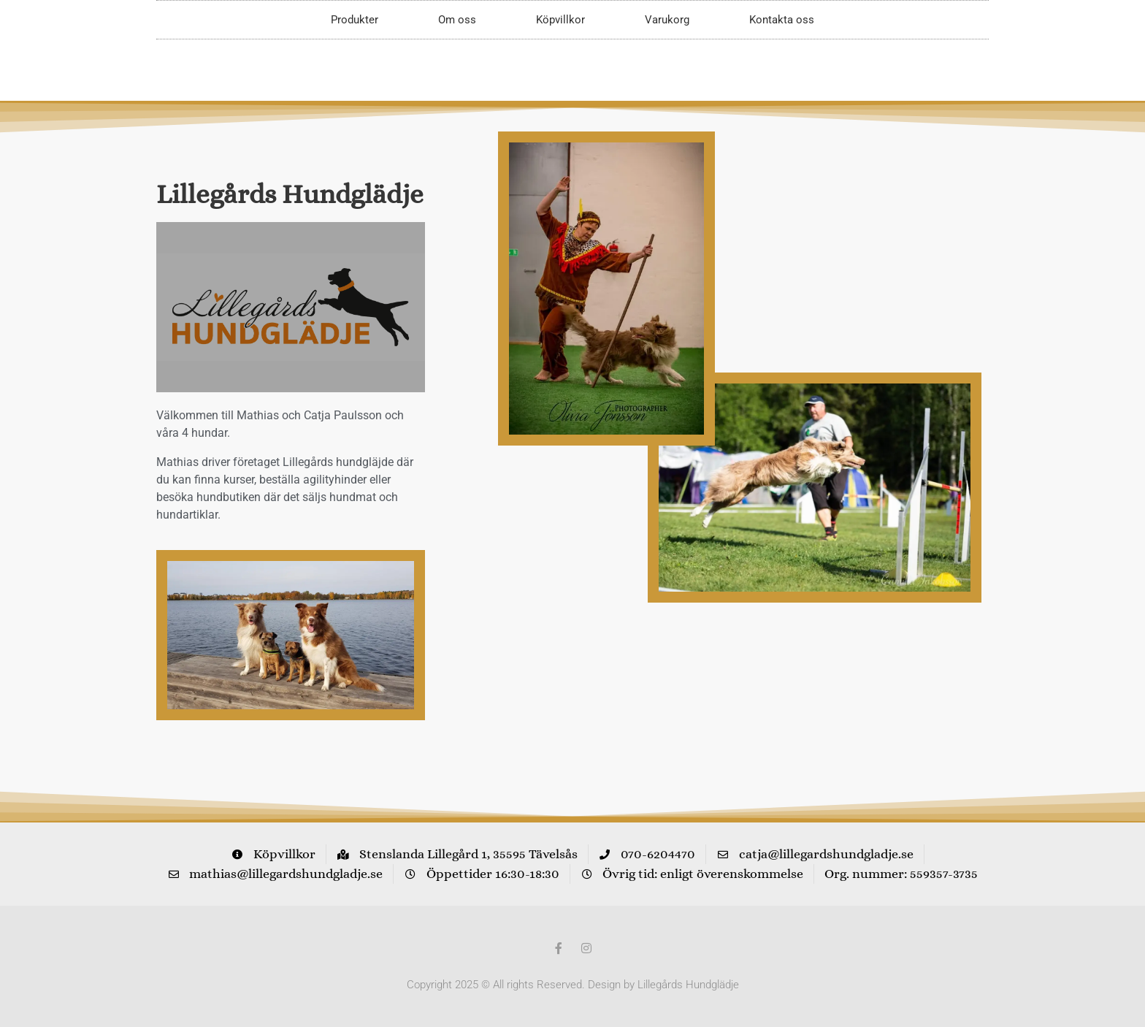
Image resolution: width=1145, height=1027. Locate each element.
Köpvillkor (560, 19)
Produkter (354, 19)
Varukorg (667, 19)
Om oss (457, 19)
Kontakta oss (781, 19)
